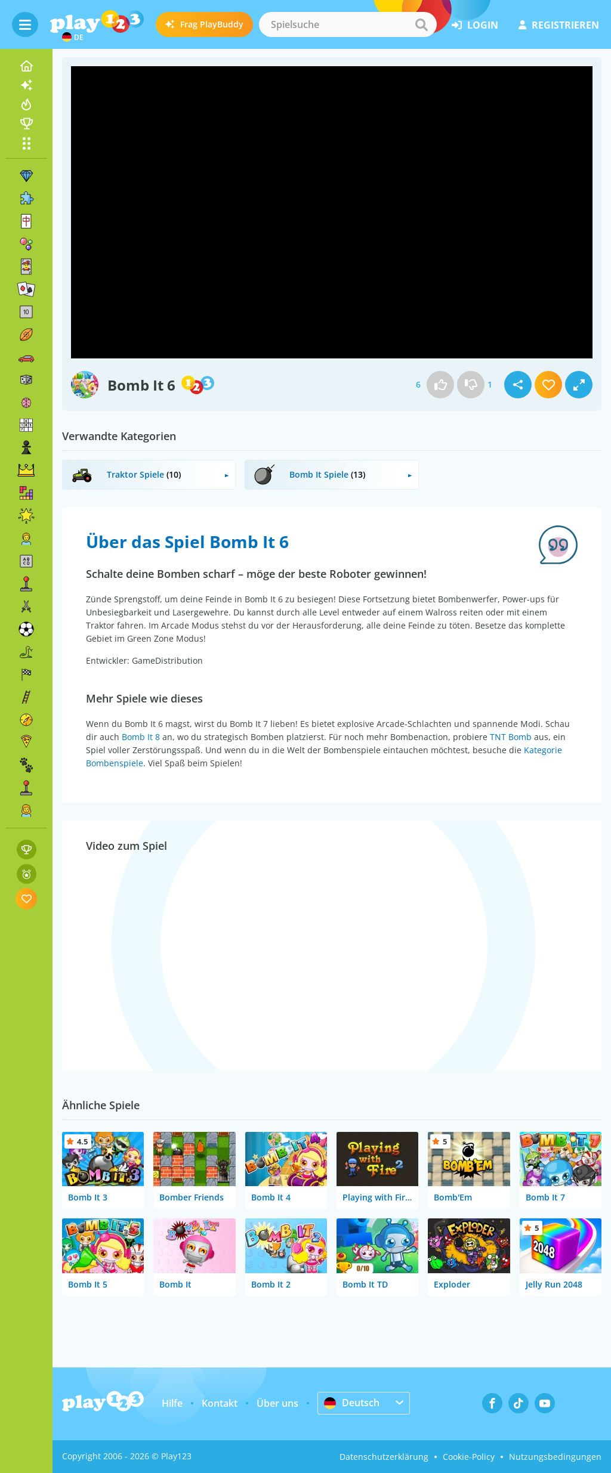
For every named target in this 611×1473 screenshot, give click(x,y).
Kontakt (219, 1403)
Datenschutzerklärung (384, 1456)
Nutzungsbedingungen (555, 1456)
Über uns (277, 1403)
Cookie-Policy (469, 1456)
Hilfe (172, 1403)
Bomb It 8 (141, 736)
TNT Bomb (511, 736)
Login (475, 25)
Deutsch (351, 1402)
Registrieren (559, 25)
